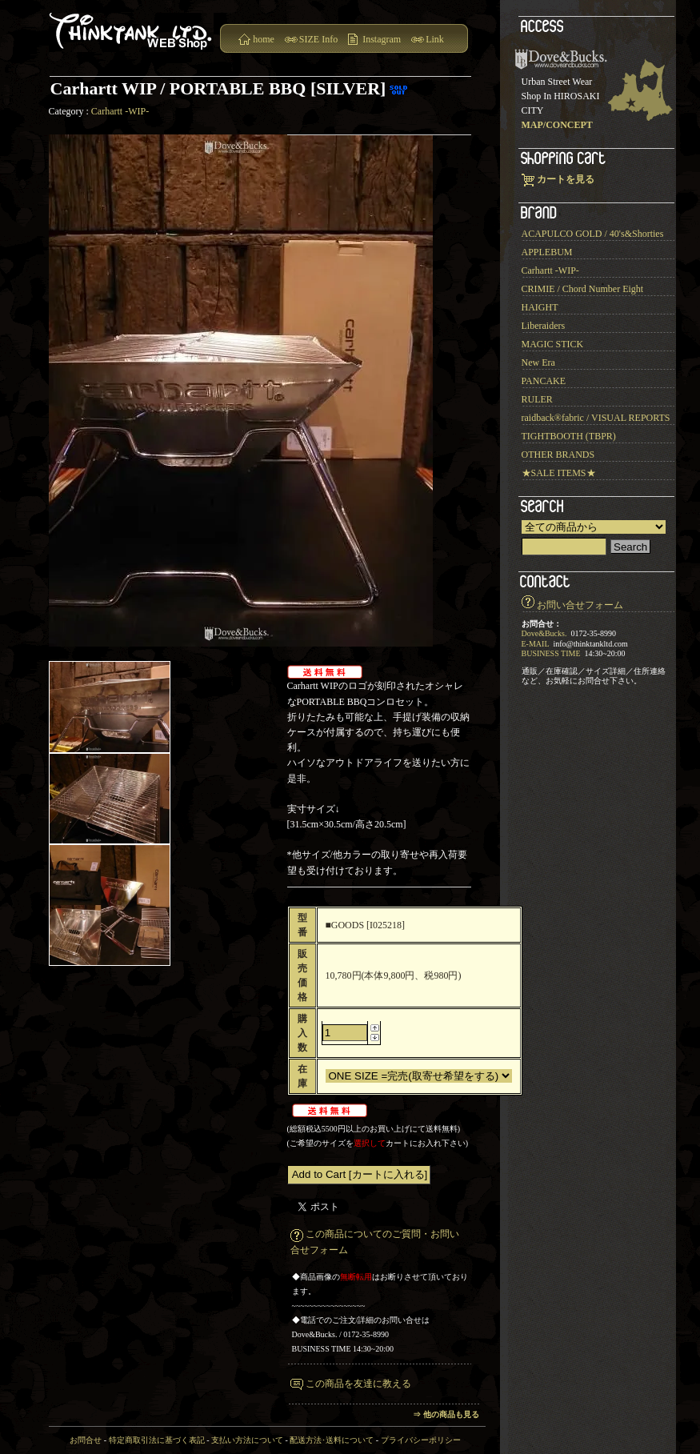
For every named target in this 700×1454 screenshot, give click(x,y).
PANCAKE (544, 381)
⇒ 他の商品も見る (446, 1414)
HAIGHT (540, 307)
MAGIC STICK (553, 344)
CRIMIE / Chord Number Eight (583, 288)
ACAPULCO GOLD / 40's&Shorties (593, 233)
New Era (538, 362)
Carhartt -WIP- (120, 111)
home (263, 39)
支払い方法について (247, 1440)
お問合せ (86, 1440)
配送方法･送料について (332, 1440)
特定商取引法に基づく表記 (157, 1440)
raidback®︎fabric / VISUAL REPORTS (596, 417)
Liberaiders (544, 325)
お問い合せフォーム (580, 605)
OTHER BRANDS (558, 454)
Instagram (381, 39)
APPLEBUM (547, 252)
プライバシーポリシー (421, 1440)
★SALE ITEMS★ (559, 473)
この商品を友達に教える (358, 1383)
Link (435, 39)
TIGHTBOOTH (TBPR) (569, 436)
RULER (537, 399)
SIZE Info (318, 39)
